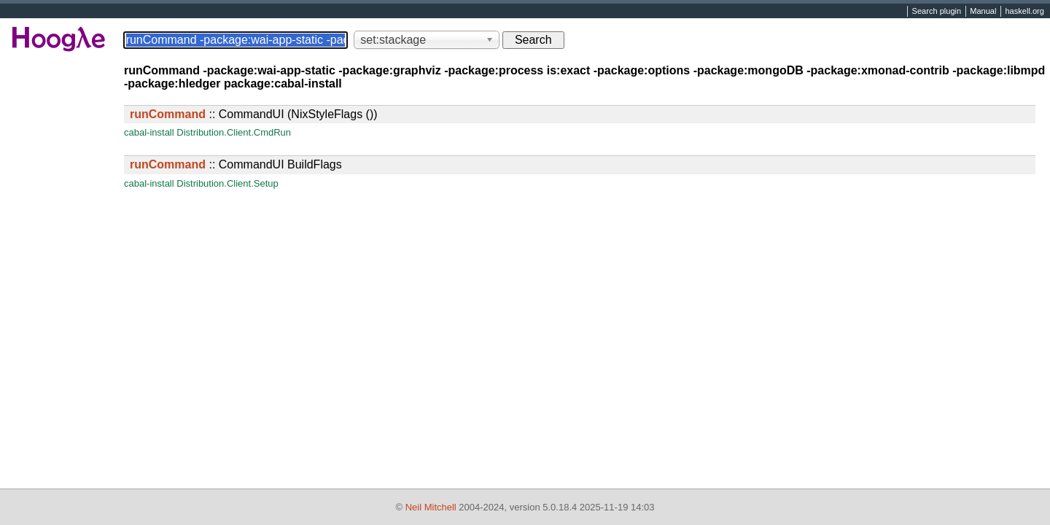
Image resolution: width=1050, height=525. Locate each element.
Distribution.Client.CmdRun (233, 132)
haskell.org (1024, 11)
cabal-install (149, 132)
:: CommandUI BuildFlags (236, 164)
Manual (983, 11)
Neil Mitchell (430, 507)
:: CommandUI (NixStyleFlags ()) (254, 114)
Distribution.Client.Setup (227, 183)
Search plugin (937, 11)
